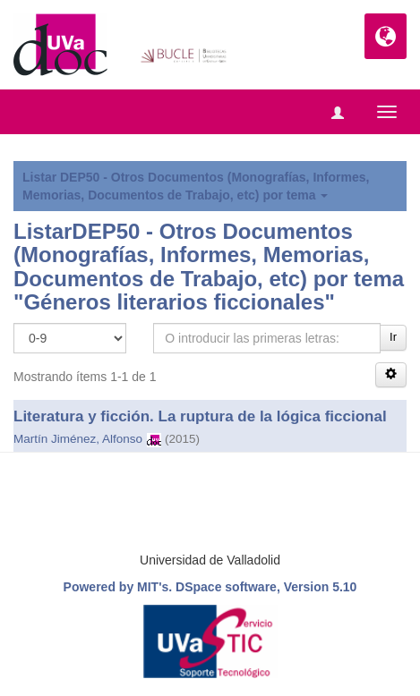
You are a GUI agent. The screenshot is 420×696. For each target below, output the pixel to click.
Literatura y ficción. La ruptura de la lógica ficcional (200, 416)
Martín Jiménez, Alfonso (77, 439)
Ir (393, 337)
